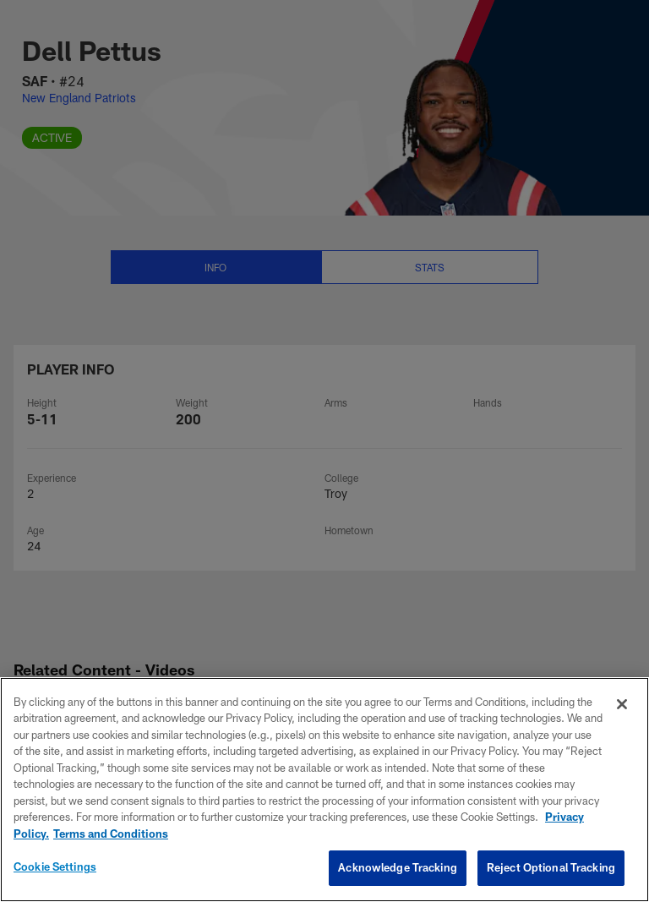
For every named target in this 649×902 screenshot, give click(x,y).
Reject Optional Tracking (551, 867)
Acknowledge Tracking (397, 867)
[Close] (622, 704)
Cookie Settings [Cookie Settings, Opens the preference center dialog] (55, 866)
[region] (324, 789)
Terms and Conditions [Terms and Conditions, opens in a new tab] (110, 833)
